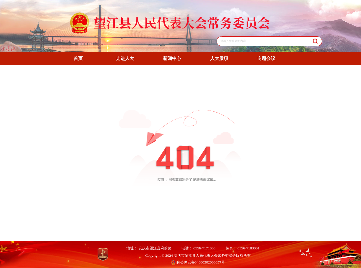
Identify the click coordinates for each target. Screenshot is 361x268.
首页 (78, 58)
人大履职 (219, 58)
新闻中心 (172, 58)
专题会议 (266, 58)
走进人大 (125, 58)
